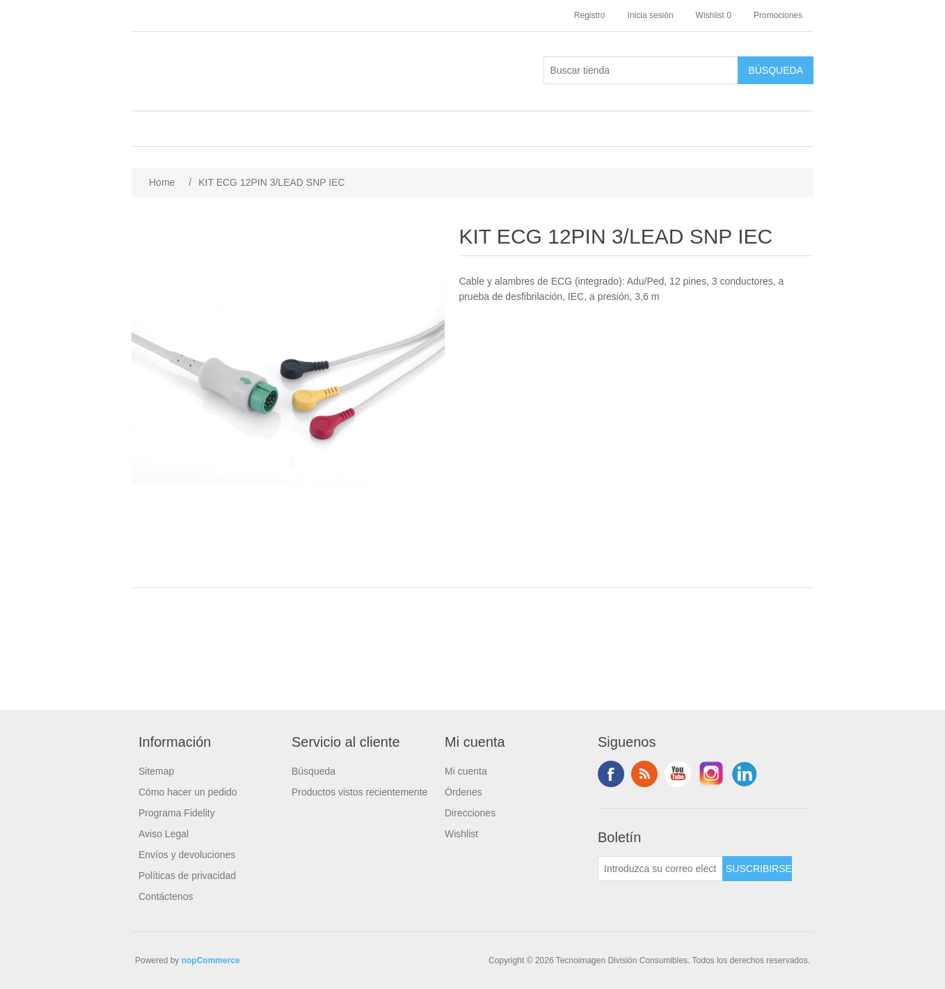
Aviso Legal (163, 833)
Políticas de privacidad (187, 875)
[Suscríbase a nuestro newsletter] (660, 868)
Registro (589, 15)
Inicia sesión (651, 15)
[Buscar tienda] (640, 70)
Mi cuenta (466, 771)
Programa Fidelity (176, 812)
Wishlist (461, 833)
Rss (644, 774)
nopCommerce (211, 960)
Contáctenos (165, 896)
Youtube (678, 774)
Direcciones (470, 812)
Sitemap (156, 771)
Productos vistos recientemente (359, 792)
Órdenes (463, 792)
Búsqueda (313, 771)
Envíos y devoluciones (186, 854)
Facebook (611, 774)
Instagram (711, 774)
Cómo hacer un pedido (187, 792)
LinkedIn (744, 774)
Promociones (778, 15)
